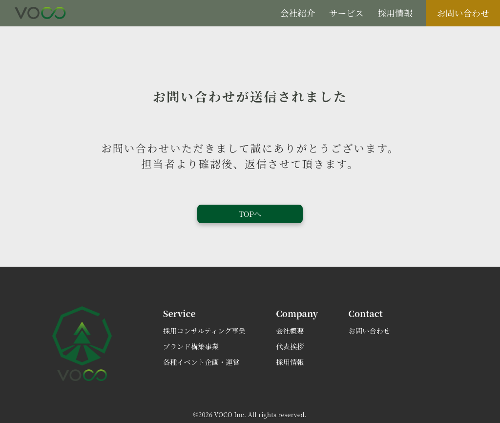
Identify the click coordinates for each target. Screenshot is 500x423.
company (297, 313)
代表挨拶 (290, 346)
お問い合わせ (463, 12)
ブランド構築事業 (191, 346)
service (179, 313)
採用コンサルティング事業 (204, 330)
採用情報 (394, 12)
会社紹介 (297, 12)
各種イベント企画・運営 (201, 362)
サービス (346, 12)
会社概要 (290, 330)
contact (366, 313)
